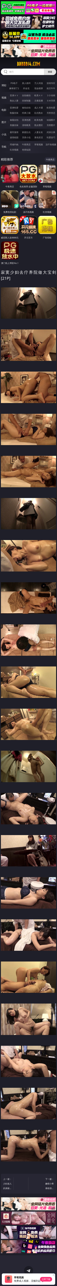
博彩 (4, 85)
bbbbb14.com (28, 64)
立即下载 (46, 1279)
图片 (4, 122)
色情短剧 (26, 149)
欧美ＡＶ (38, 95)
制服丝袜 (14, 112)
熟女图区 (38, 125)
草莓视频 (38, 144)
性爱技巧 (51, 137)
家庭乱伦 (26, 132)
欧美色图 (38, 119)
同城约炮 (14, 144)
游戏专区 (51, 83)
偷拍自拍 (26, 107)
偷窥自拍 (14, 119)
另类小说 (26, 137)
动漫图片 (51, 119)
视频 (4, 97)
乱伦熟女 (38, 112)
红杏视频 (14, 149)
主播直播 (38, 100)
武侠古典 (51, 132)
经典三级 (26, 112)
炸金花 (26, 88)
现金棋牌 (38, 88)
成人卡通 (38, 107)
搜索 (50, 71)
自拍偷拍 (26, 95)
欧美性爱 (51, 107)
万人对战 (38, 83)
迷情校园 (14, 137)
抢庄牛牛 (51, 88)
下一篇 (49, 1184)
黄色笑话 (38, 137)
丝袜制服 (26, 100)
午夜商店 (26, 144)
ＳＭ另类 (51, 100)
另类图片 (51, 125)
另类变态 (51, 112)
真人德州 (26, 83)
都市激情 (14, 132)
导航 (4, 146)
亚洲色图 (26, 119)
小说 (4, 134)
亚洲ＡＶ (14, 95)
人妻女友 (38, 132)
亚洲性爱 (14, 107)
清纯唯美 (26, 125)
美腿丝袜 (14, 125)
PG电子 (14, 83)
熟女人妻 (14, 100)
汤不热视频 (51, 144)
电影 (4, 110)
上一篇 (7, 1184)
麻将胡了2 (14, 88)
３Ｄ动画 (51, 95)
